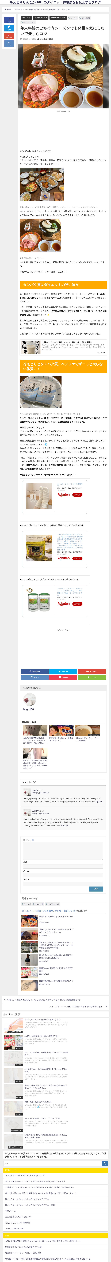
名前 (25, 834)
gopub (35, 759)
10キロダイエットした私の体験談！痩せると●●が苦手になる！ (74, 943)
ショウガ (76, 18)
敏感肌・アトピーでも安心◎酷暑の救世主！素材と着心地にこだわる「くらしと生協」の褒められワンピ (47, 1134)
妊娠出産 (9, 1229)
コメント (28, 809)
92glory (35, 780)
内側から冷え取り (42, 18)
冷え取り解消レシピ (60, 18)
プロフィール (10, 1086)
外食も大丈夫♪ (11, 1223)
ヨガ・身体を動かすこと (15, 1194)
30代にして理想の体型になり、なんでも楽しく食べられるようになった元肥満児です (46, 936)
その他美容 (9, 1164)
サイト (26, 852)
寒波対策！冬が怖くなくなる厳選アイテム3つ (24, 1122)
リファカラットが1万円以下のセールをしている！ (25, 1051)
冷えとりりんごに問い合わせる (18, 1098)
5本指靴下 (9, 1152)
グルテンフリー (11, 1182)
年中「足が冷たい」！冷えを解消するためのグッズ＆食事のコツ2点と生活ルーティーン (41, 1068)
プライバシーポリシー (14, 1104)
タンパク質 (88, 18)
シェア (9, 20)
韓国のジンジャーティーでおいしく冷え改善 (23, 1128)
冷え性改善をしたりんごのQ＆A (18, 1092)
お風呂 (8, 1158)
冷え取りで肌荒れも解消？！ (17, 1211)
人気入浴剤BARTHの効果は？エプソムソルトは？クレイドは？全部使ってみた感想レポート (42, 1116)
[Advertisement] (41, 130)
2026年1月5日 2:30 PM (40, 782)
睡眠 (7, 1241)
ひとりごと (9, 1170)
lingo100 (44, 697)
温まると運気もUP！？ (14, 1235)
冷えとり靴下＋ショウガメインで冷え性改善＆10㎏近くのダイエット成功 (35, 1057)
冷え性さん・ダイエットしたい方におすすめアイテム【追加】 (30, 1080)
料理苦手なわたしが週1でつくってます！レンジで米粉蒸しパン (31, 1140)
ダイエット (26, 18)
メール (26, 843)
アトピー (9, 1176)
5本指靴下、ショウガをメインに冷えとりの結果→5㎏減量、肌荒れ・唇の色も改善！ (39, 1063)
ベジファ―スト (29, 22)
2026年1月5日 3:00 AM (40, 762)
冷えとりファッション (14, 1205)
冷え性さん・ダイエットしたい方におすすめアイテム (27, 1074)
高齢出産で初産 (11, 1247)
